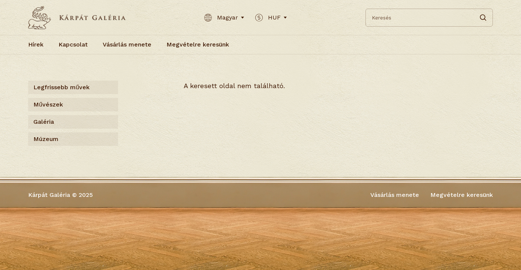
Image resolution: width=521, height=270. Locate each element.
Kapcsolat (73, 44)
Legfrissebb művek (61, 87)
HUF (271, 17)
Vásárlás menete (127, 44)
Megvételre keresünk (197, 44)
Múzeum (45, 138)
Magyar (224, 17)
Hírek (35, 44)
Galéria (43, 121)
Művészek (48, 104)
